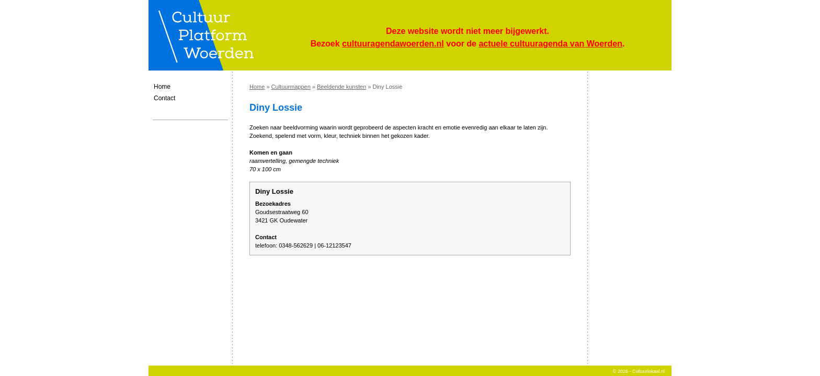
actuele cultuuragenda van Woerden (550, 43)
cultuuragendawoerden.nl (393, 43)
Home (162, 86)
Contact (164, 98)
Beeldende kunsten (341, 87)
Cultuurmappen (291, 87)
